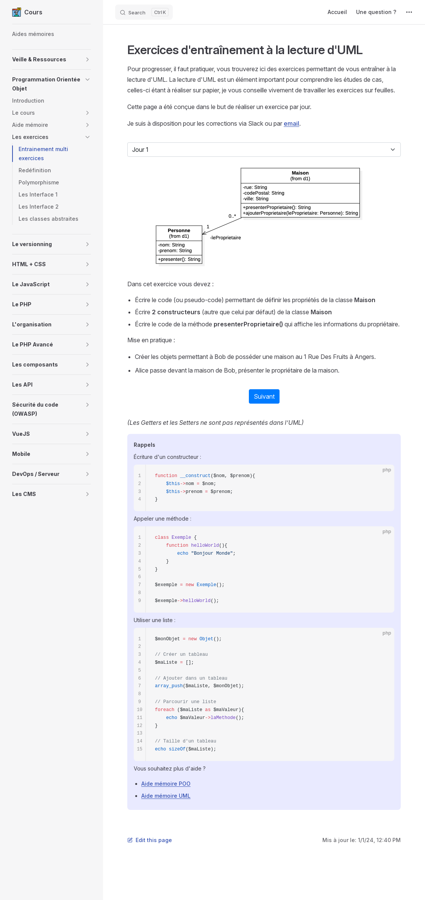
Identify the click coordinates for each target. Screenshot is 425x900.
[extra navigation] (409, 12)
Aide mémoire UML (166, 795)
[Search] (144, 12)
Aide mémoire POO (166, 783)
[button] (51, 59)
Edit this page (149, 840)
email (291, 123)
